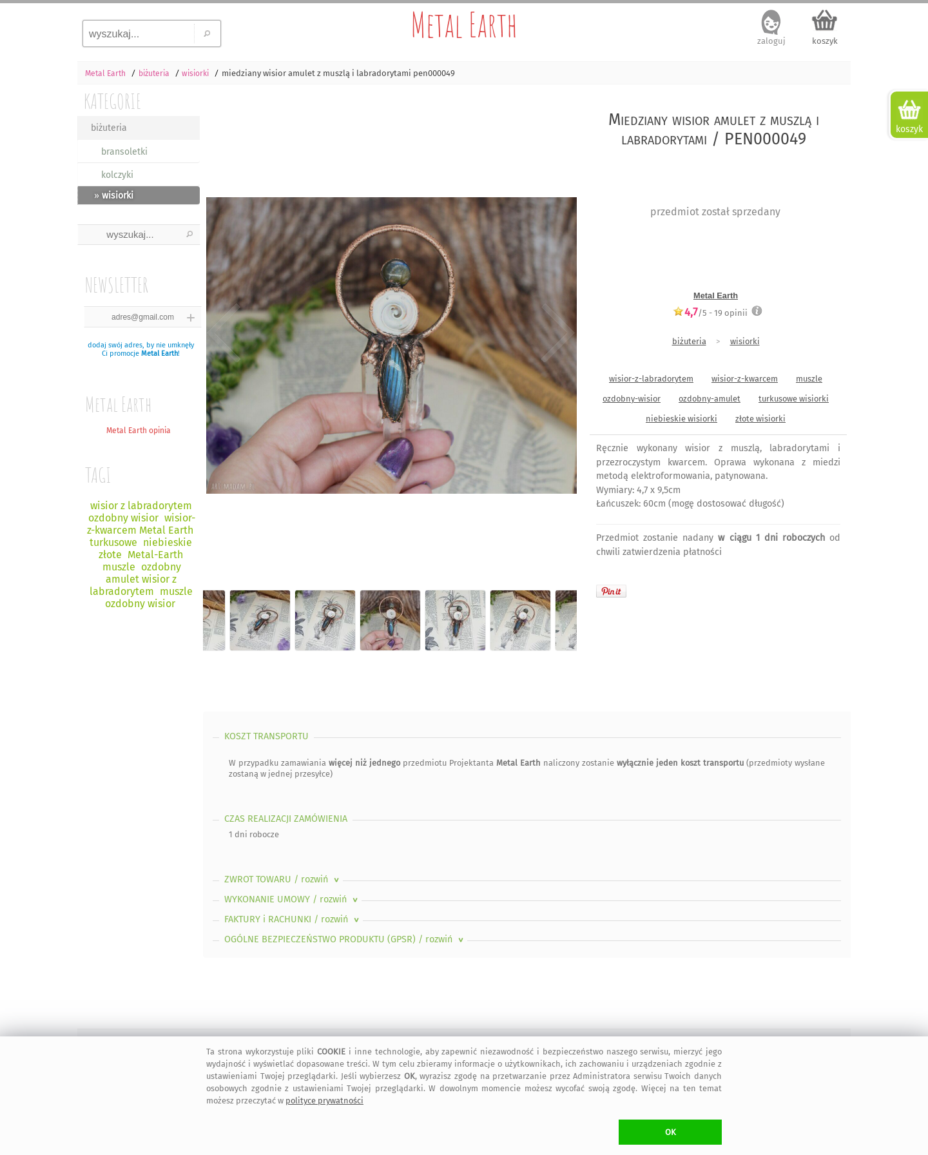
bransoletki (124, 151)
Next (556, 333)
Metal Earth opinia (138, 430)
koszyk (825, 41)
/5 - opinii (710, 312)
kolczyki (117, 175)
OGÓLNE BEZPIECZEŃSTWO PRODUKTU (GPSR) (345, 939)
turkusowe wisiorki (794, 398)
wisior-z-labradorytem (651, 378)
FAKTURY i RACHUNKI (293, 919)
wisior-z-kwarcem (744, 378)
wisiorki (745, 341)
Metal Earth (464, 24)
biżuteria (109, 127)
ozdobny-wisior (632, 398)
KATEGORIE (112, 101)
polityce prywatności (324, 1100)
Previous (224, 333)
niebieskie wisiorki (681, 418)
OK (670, 1132)
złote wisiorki (760, 418)
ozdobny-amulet (709, 398)
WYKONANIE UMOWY (292, 899)
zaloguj (771, 41)
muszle (809, 378)
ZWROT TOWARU (283, 879)
